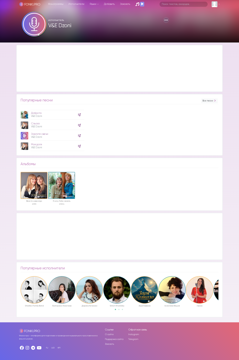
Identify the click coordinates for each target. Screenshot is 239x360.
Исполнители (76, 4)
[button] (166, 20)
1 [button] (116, 310)
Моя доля (36, 144)
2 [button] (120, 310)
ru (47, 347)
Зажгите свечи (39, 134)
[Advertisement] (116, 68)
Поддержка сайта (114, 339)
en (59, 347)
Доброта (36, 113)
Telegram (133, 339)
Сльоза (35, 123)
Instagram (133, 334)
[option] (52, 129)
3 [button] (123, 310)
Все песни (209, 101)
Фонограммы (55, 4)
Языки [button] (93, 4)
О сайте (109, 334)
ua (52, 347)
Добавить (109, 4)
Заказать (125, 4)
